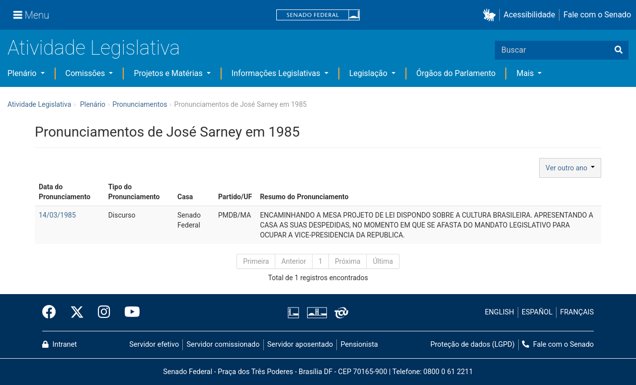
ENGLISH (499, 312)
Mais (526, 73)
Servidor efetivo (154, 344)
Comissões (86, 73)
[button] (491, 15)
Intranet (59, 344)
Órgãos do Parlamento (456, 73)
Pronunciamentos (139, 104)
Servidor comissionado (223, 344)
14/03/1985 (57, 215)
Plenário (22, 73)
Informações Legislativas (277, 73)
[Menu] (31, 15)
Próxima (348, 261)
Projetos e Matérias (169, 73)
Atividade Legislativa (93, 48)
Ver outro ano (570, 168)
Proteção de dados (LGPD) (472, 344)
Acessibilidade (530, 14)
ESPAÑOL (537, 312)
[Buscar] (619, 50)
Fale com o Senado (597, 14)
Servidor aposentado (300, 344)
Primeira (256, 261)
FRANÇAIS (577, 312)
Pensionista (359, 344)
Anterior (293, 261)
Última (383, 261)
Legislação (369, 73)
